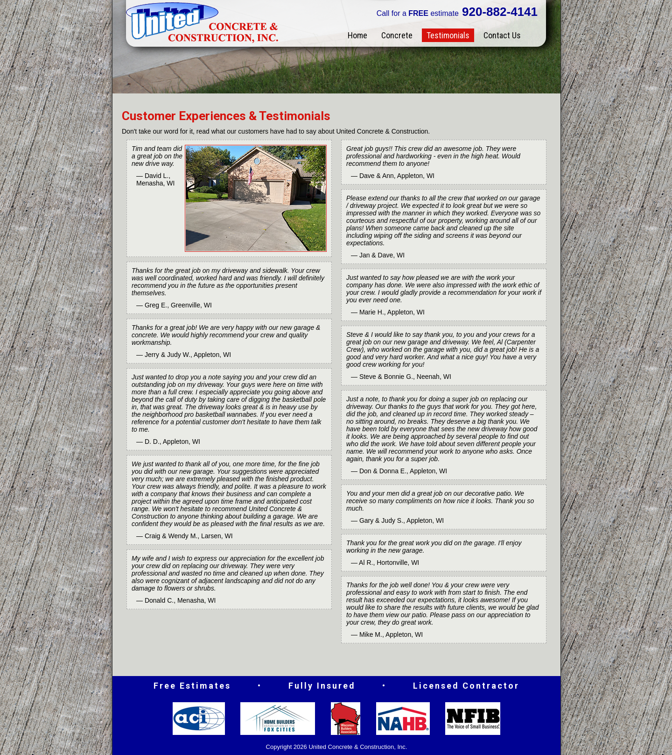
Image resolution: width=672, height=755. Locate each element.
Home (357, 35)
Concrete (397, 35)
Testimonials (448, 35)
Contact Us (502, 35)
